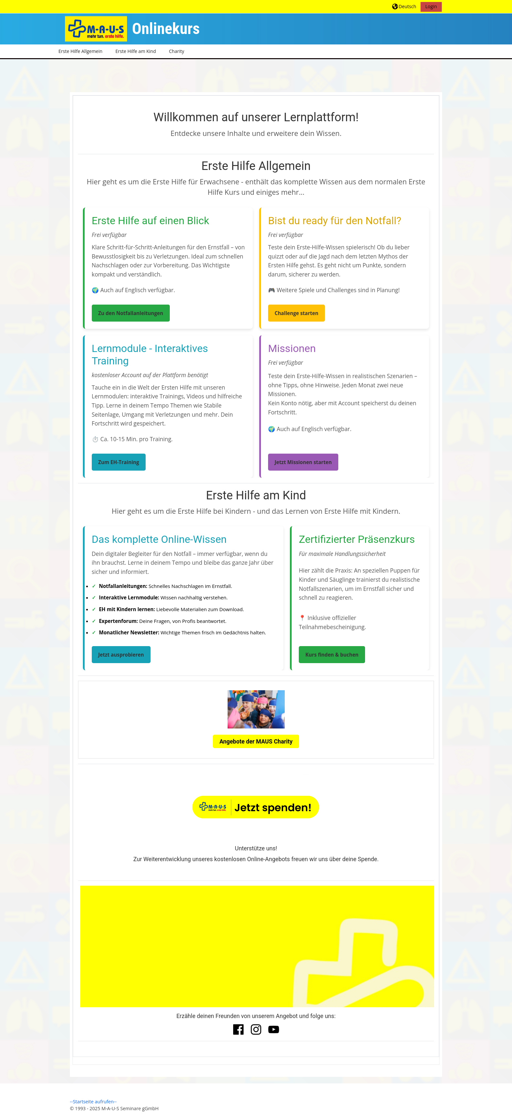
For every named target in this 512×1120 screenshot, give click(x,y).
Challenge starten (296, 313)
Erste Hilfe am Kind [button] (136, 51)
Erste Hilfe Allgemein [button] (80, 51)
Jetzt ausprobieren (121, 654)
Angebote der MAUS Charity (256, 741)
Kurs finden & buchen (332, 654)
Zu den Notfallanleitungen (130, 313)
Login (431, 6)
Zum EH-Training (118, 462)
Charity (176, 51)
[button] (404, 6)
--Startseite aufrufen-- (93, 1101)
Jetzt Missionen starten (303, 462)
